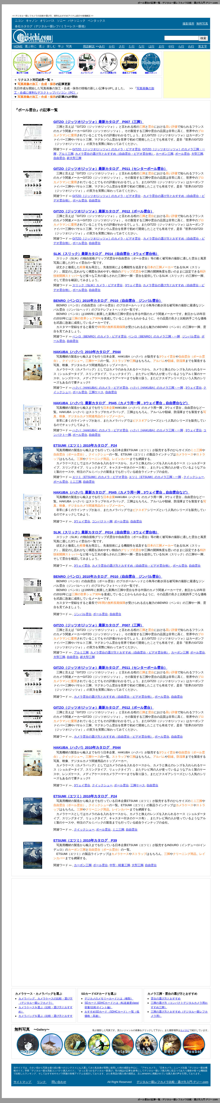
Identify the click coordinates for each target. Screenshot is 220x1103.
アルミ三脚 (66, 153)
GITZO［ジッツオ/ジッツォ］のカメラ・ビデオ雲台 (106, 149)
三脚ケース (96, 392)
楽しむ (51, 46)
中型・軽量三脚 (120, 865)
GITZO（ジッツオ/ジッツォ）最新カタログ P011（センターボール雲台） (110, 169)
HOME (18, 46)
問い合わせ (59, 1082)
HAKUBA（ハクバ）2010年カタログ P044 (87, 352)
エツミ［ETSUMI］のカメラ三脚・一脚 (155, 477)
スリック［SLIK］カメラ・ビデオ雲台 (97, 285)
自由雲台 (59, 158)
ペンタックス (96, 20)
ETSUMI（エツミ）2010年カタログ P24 (85, 445)
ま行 (161, 46)
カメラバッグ (87, 73)
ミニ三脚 (75, 481)
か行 (112, 46)
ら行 (181, 46)
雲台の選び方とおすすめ (166, 998)
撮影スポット (151, 73)
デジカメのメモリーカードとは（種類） (109, 998)
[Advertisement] (158, 15)
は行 (151, 46)
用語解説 (89, 46)
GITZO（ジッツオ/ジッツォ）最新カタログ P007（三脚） (98, 122)
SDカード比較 (65, 73)
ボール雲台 (182, 153)
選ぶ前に (31, 46)
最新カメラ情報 (129, 73)
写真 (69, 46)
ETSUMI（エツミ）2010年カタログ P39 (85, 840)
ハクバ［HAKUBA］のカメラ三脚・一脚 (156, 387)
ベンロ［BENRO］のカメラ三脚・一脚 (154, 336)
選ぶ (42, 46)
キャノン (32, 20)
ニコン (19, 20)
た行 (132, 46)
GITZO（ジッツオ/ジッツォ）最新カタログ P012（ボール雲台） (103, 211)
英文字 (202, 46)
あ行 (102, 46)
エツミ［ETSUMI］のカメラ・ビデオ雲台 (99, 477)
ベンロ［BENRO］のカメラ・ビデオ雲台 (99, 336)
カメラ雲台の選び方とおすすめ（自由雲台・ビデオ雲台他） (114, 153)
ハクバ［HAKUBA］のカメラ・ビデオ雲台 (100, 387)
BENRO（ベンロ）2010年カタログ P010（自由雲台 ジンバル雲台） (107, 300)
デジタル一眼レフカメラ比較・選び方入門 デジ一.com (172, 1082)
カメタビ (184, 1030)
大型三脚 (197, 153)
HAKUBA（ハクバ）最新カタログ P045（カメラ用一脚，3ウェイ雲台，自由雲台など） (121, 403)
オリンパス (47, 20)
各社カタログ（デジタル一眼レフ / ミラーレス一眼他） (51, 26)
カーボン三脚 (164, 153)
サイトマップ (23, 1082)
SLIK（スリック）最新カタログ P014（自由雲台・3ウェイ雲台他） (106, 254)
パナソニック (76, 20)
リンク (42, 1082)
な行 (141, 46)
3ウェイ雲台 (133, 285)
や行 (171, 46)
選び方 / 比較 (22, 73)
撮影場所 (188, 23)
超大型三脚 (74, 158)
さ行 (122, 46)
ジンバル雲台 (191, 336)
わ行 (191, 46)
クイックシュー (193, 477)
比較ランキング (44, 73)
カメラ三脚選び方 (108, 73)
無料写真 (202, 23)
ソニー (61, 20)
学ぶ (61, 46)
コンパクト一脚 (102, 521)
